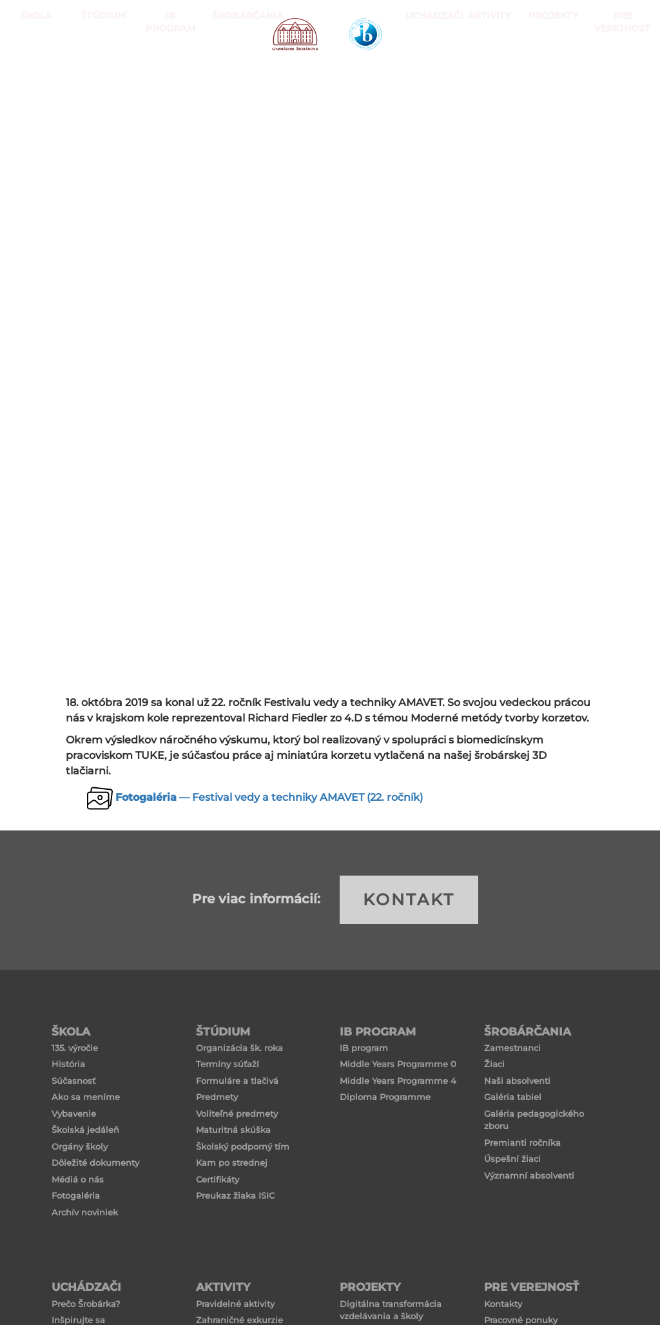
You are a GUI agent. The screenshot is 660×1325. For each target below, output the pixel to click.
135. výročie (75, 1048)
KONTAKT (409, 899)
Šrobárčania (233, 64)
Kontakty (503, 1304)
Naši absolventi (517, 1080)
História (68, 1064)
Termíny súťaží (227, 1064)
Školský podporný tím (242, 1146)
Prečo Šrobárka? (86, 1304)
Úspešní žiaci (512, 1158)
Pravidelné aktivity (235, 1304)
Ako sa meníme (86, 1097)
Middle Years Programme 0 (398, 1064)
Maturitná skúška (233, 1129)
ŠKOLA (33, 64)
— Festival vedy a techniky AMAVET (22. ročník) (269, 797)
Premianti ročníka (522, 1142)
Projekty (546, 64)
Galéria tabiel (512, 1097)
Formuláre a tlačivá (237, 1080)
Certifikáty (217, 1179)
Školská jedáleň (85, 1129)
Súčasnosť (73, 1080)
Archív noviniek (85, 1212)
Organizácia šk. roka (239, 1048)
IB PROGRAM (166, 64)
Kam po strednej (231, 1162)
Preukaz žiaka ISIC (235, 1195)
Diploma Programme (385, 1097)
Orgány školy (80, 1146)
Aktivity (485, 64)
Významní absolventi (529, 1175)
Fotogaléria (76, 1195)
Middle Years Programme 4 (398, 1080)
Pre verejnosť (618, 64)
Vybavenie (74, 1113)
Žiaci (494, 1064)
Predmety (217, 1097)
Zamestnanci (512, 1048)
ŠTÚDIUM (100, 64)
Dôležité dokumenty (95, 1162)
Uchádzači (424, 64)
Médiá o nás (78, 1179)
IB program (364, 1048)
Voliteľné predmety (237, 1113)
